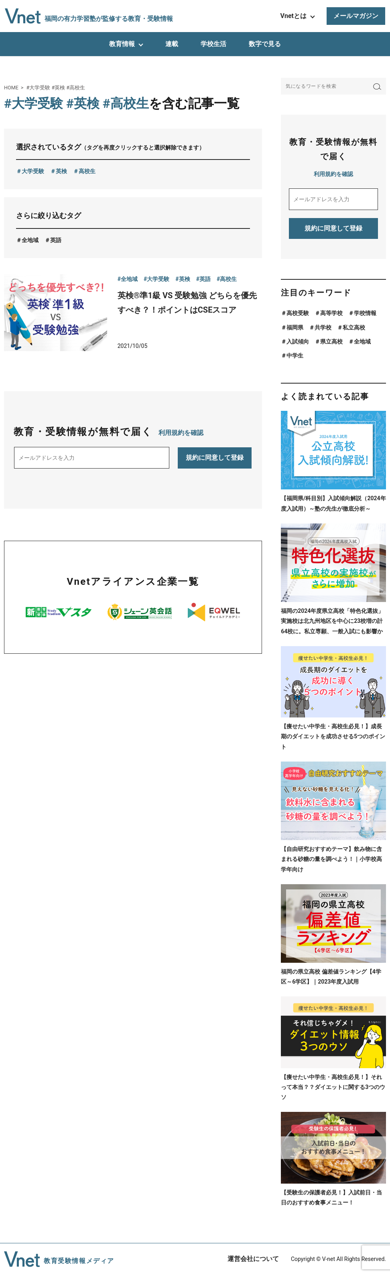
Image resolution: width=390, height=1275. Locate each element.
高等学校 (331, 313)
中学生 (294, 355)
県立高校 (331, 341)
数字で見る (265, 44)
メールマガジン (355, 16)
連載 (171, 44)
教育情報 (122, 44)
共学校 (323, 327)
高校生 (87, 171)
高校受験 (297, 313)
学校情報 (365, 313)
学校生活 (213, 44)
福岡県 (294, 327)
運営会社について (253, 1259)
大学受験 (33, 171)
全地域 (30, 240)
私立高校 (354, 327)
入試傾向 (297, 341)
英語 (55, 240)
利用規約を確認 (180, 432)
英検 (61, 171)
